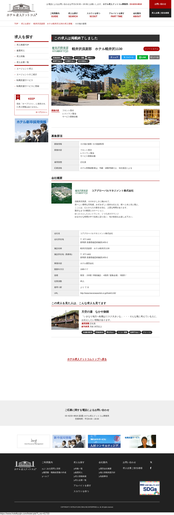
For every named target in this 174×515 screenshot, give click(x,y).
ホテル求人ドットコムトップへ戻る (87, 359)
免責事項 (104, 476)
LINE (142, 57)
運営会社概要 (106, 468)
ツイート (129, 57)
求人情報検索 (80, 476)
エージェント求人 (25, 70)
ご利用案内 (54, 13)
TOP (16, 24)
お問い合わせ (129, 462)
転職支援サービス (25, 82)
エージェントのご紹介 (27, 76)
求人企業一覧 (23, 64)
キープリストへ (41, 114)
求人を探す (73, 13)
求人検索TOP (23, 46)
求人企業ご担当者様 (160, 13)
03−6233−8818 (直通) (74, 416)
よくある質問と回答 (51, 468)
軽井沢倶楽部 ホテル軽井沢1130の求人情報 (52, 24)
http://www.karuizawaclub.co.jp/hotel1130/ (98, 293)
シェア (114, 57)
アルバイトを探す (116, 13)
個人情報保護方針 (107, 472)
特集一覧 (79, 468)
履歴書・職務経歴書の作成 (54, 472)
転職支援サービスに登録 (28, 88)
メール (154, 57)
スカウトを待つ (93, 13)
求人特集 (21, 58)
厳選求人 (21, 52)
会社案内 (137, 13)
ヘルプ (46, 476)
